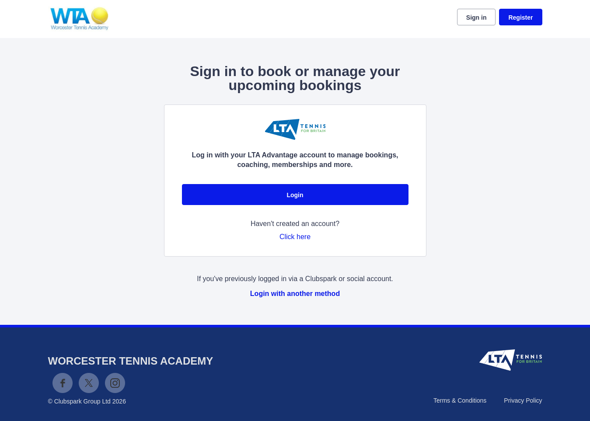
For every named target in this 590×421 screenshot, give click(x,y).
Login (294, 194)
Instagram (115, 383)
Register (520, 17)
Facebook (62, 383)
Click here (295, 236)
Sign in (476, 17)
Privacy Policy (523, 400)
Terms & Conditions (459, 400)
